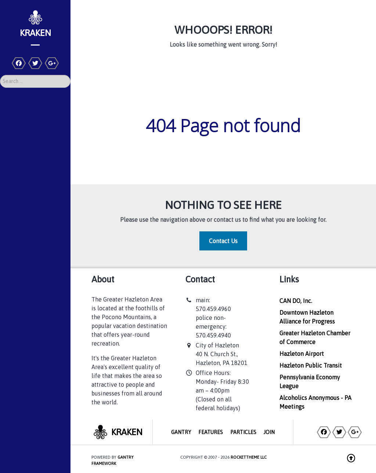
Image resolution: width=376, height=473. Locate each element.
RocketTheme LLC (249, 457)
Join (269, 432)
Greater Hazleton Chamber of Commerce (314, 337)
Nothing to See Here (223, 205)
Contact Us (223, 241)
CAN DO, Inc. (295, 300)
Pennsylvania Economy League (309, 381)
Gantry (181, 432)
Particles (243, 432)
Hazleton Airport (301, 353)
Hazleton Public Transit (310, 365)
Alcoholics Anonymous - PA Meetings (315, 402)
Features (210, 432)
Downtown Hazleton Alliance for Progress (307, 317)
